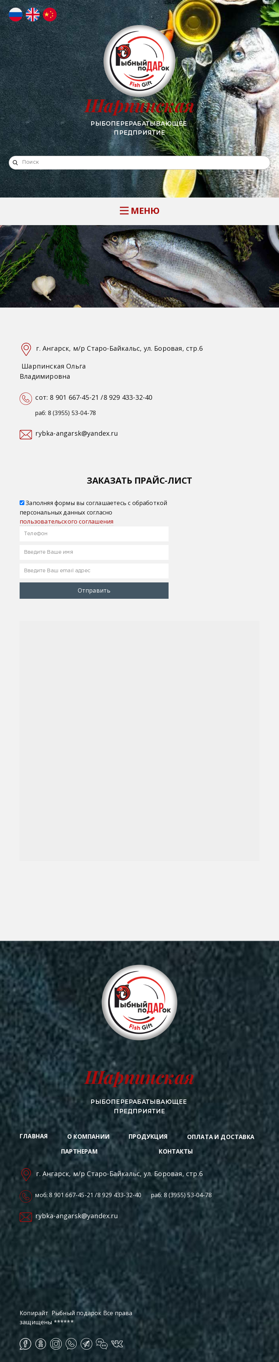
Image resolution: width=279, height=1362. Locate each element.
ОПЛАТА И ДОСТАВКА (220, 1137)
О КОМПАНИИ (88, 1137)
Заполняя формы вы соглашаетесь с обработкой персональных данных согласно (93, 512)
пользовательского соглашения (66, 521)
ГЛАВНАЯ (34, 1136)
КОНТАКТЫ (176, 1151)
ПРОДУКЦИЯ (148, 1137)
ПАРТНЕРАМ (79, 1151)
